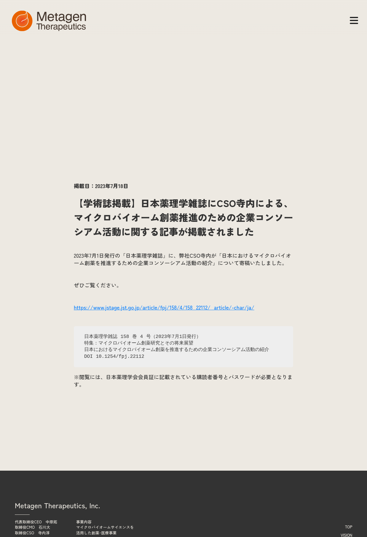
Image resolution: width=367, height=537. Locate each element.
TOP (348, 527)
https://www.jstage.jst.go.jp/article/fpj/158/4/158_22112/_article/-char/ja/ (164, 307)
